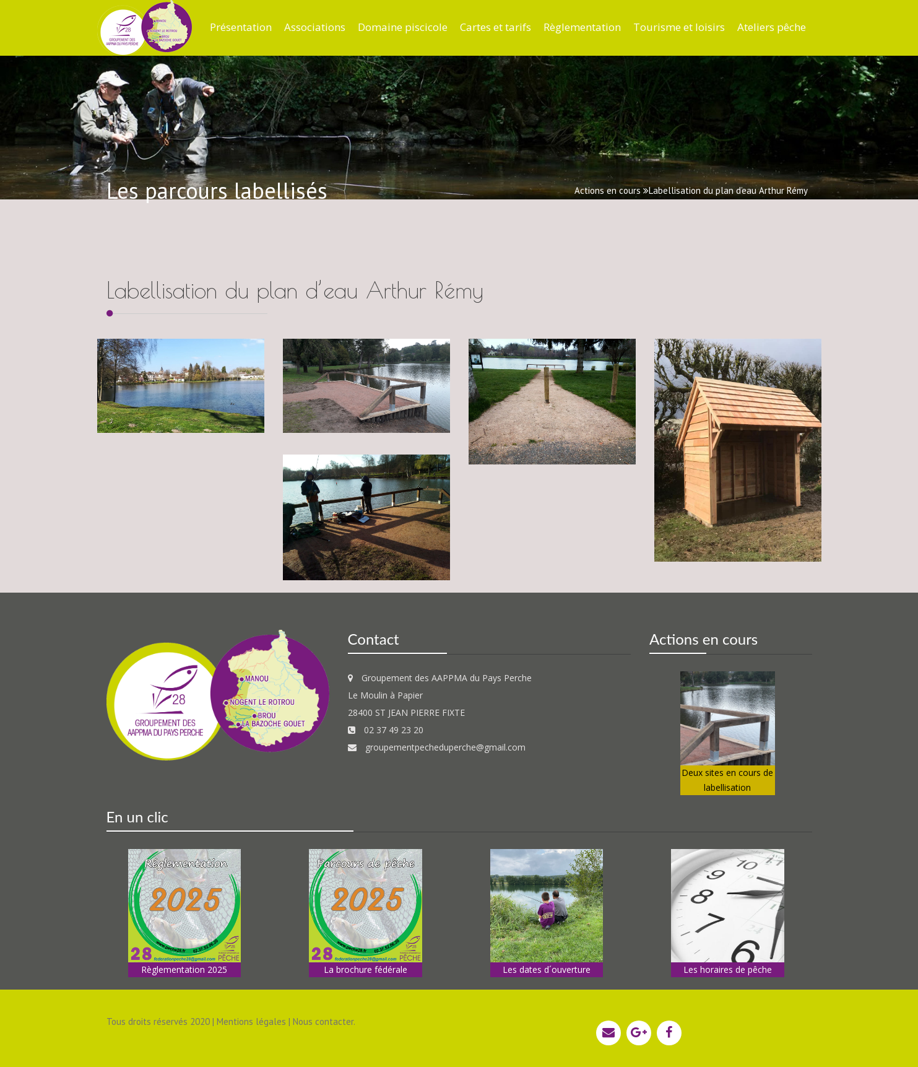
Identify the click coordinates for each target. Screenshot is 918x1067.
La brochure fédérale (365, 969)
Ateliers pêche (771, 27)
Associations (314, 27)
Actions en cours (607, 190)
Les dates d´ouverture (547, 969)
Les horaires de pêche (727, 969)
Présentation (241, 27)
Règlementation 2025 (184, 969)
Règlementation (582, 27)
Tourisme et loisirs (679, 27)
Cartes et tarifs (495, 27)
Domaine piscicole (403, 27)
